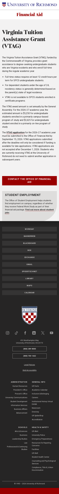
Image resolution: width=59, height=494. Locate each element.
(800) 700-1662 (29, 356)
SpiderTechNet (29, 271)
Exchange (29, 257)
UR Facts (35, 386)
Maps (29, 286)
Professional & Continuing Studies (17, 448)
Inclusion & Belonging (40, 394)
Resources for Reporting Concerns (41, 444)
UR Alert (35, 431)
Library (29, 279)
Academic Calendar (39, 390)
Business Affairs (20, 409)
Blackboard (29, 243)
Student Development (18, 402)
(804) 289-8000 (29, 349)
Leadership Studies (19, 439)
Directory (35, 412)
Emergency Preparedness (42, 439)
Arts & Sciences (21, 431)
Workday (29, 229)
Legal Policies (29, 365)
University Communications (16, 398)
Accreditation (37, 420)
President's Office (20, 390)
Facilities (35, 449)
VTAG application (15, 132)
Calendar (29, 293)
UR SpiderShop (37, 416)
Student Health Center (40, 457)
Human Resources (20, 386)
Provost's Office (21, 394)
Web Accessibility (30, 370)
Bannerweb (29, 236)
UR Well (35, 453)
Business (23, 435)
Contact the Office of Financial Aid (29, 180)
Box (29, 250)
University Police (38, 435)
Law (25, 443)
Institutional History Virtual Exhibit (42, 403)
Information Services (19, 405)
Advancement (21, 413)
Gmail (29, 264)
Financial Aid (29, 14)
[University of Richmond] (29, 4)
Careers (35, 398)
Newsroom (36, 408)
